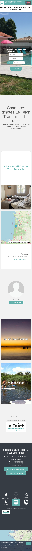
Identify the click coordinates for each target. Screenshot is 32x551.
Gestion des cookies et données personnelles (10, 549)
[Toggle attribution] (29, 242)
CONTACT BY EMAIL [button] (16, 473)
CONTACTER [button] (16, 302)
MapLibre (26, 242)
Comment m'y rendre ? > (20, 259)
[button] (19, 62)
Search (10, 62)
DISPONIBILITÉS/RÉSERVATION (16, 469)
